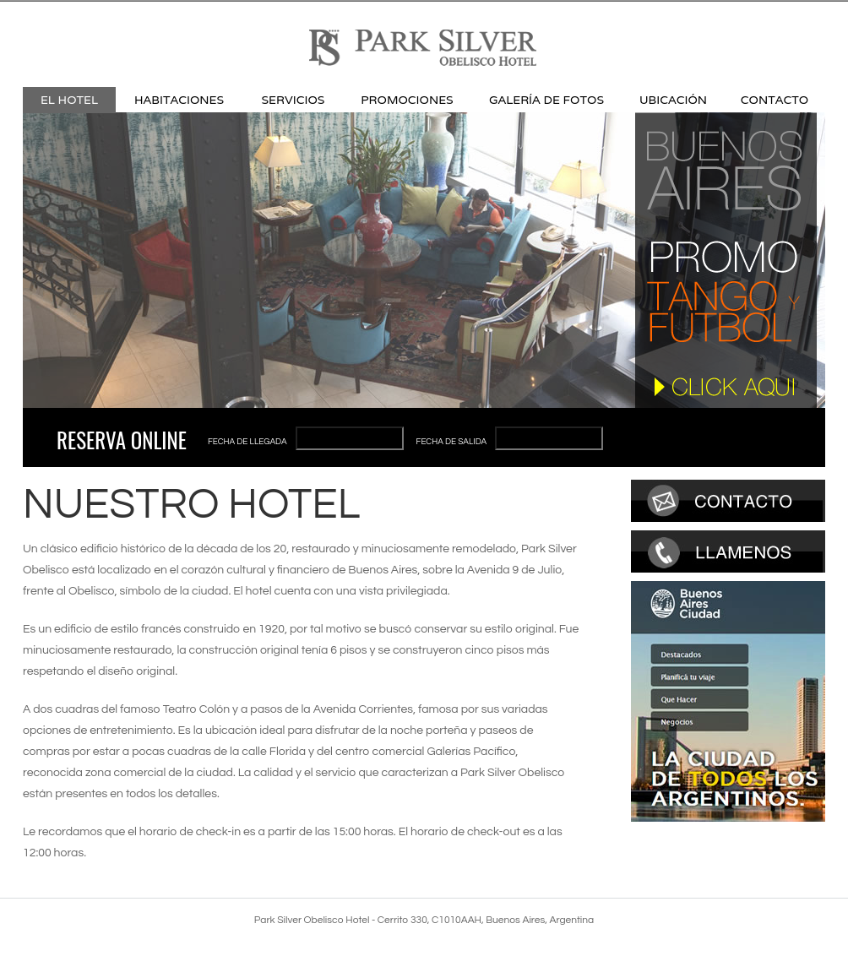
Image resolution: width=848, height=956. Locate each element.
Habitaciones (179, 99)
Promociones (407, 99)
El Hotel (69, 99)
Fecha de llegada (247, 441)
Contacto (774, 99)
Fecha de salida (451, 441)
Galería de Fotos (546, 99)
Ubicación (673, 99)
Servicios (293, 99)
